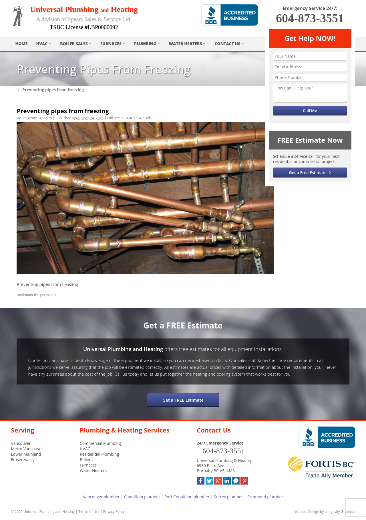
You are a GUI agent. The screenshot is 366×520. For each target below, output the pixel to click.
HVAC (42, 43)
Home (21, 43)
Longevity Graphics (36, 117)
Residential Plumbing (99, 454)
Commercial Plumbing (100, 443)
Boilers (86, 459)
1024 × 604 (133, 117)
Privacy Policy (114, 511)
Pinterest (244, 479)
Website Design (307, 511)
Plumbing (145, 43)
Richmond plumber (265, 496)
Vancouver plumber (101, 496)
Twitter (209, 479)
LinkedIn (227, 479)
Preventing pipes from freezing (50, 89)
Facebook (200, 479)
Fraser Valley (23, 459)
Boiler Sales (74, 43)
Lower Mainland (26, 454)
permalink (48, 294)
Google (218, 479)
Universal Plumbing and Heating (49, 511)
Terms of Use (89, 511)
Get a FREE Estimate (183, 400)
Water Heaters (185, 43)
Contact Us (227, 43)
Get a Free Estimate (308, 172)
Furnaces (111, 43)
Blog (236, 479)
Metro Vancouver (27, 448)
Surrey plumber (228, 496)
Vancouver (21, 443)
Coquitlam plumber (142, 496)
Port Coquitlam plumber (187, 496)
